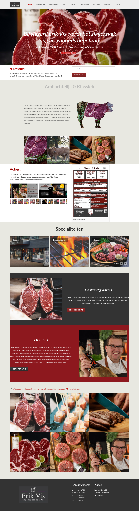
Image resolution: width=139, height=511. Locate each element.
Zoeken (126, 4)
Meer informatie (76, 310)
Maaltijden (117, 263)
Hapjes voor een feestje (116, 263)
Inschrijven (79, 75)
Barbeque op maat (114, 263)
